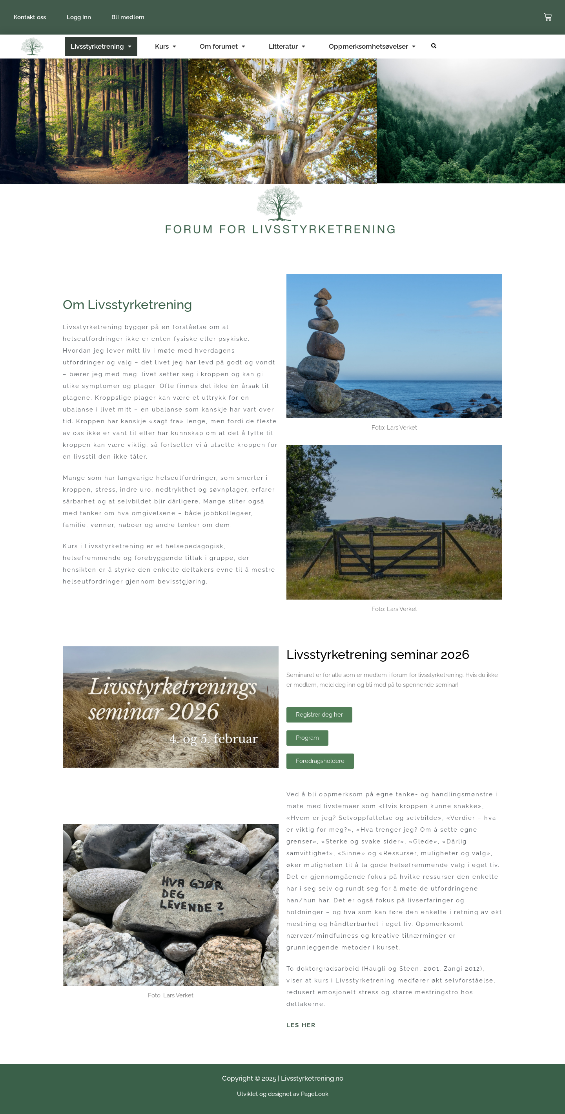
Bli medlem (132, 17)
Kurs (165, 46)
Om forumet (222, 46)
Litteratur (287, 46)
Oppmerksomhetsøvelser (372, 46)
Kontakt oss (31, 17)
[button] (433, 46)
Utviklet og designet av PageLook (282, 1094)
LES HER (301, 1025)
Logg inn (81, 17)
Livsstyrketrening (101, 46)
